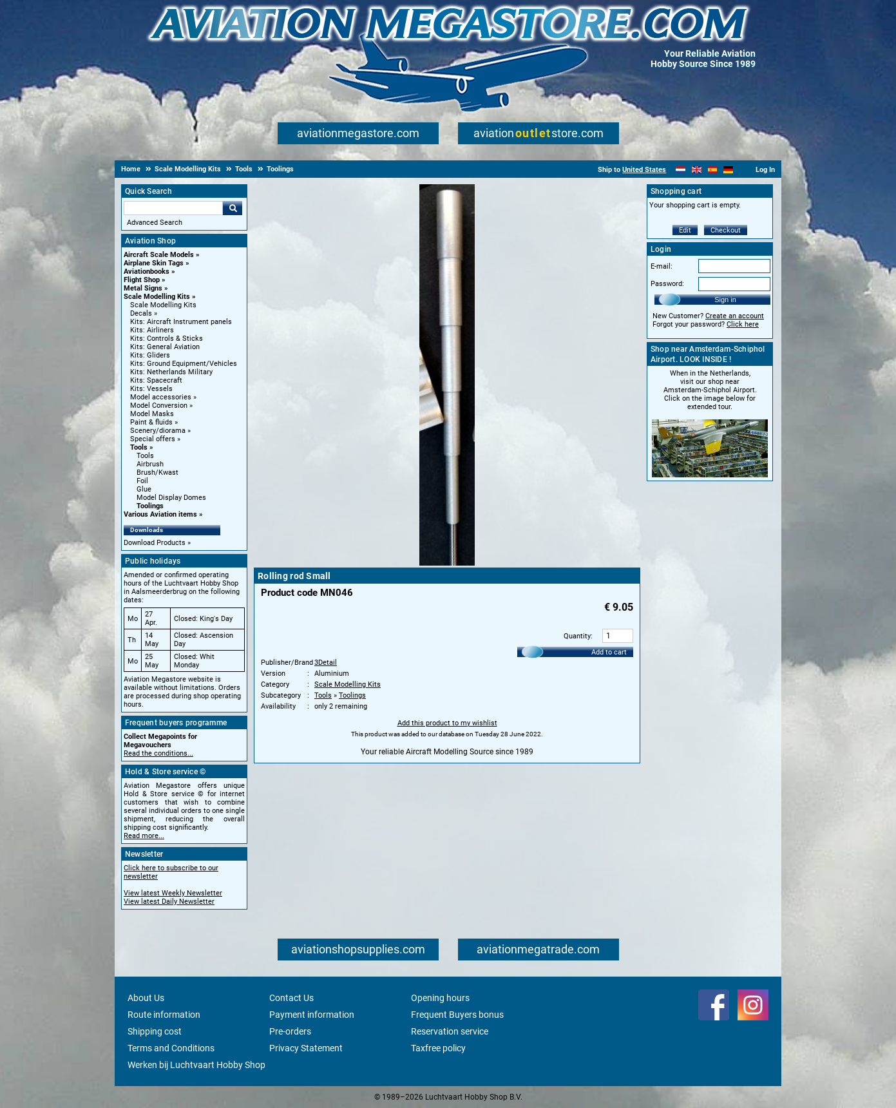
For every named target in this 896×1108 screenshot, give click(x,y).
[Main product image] (447, 563)
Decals (141, 313)
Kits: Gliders (150, 355)
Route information (164, 1014)
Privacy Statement (306, 1048)
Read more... (144, 836)
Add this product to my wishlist (447, 723)
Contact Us (291, 998)
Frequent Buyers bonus (457, 1014)
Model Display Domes (171, 497)
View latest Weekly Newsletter (173, 893)
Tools (139, 447)
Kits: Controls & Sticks (166, 338)
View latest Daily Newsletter (169, 901)
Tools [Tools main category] (145, 456)
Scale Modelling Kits (157, 296)
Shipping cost (155, 1031)
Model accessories (160, 397)
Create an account (734, 316)
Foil (142, 481)
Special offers (152, 439)
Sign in (725, 299)
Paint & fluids (151, 422)
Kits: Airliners (152, 330)
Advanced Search (154, 222)
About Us (146, 998)
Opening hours (440, 998)
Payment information (311, 1014)
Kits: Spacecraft (156, 380)
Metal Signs (143, 288)
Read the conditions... (158, 753)
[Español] (713, 170)
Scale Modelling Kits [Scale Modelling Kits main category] (163, 305)
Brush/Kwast (157, 472)
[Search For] (173, 208)
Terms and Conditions (171, 1048)
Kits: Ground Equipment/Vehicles (183, 363)
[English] (696, 170)
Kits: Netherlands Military (171, 372)
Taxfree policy (438, 1048)
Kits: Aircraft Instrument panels (181, 322)
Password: (667, 284)
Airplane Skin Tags (154, 263)
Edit (685, 230)
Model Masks (152, 414)
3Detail (325, 662)
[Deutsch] (728, 170)
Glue (144, 489)
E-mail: (661, 266)
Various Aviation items (160, 514)
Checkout (725, 230)
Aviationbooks (146, 271)
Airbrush (150, 464)
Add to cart (609, 652)
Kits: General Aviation (165, 347)
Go (232, 208)
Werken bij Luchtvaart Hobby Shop (196, 1065)
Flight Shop (142, 280)
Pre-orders (290, 1031)
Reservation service (449, 1031)
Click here (743, 324)
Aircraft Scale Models (159, 255)
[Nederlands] (680, 170)
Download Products (155, 543)
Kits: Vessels (151, 389)
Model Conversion (158, 405)
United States (644, 170)
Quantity (577, 636)
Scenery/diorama (158, 430)
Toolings (150, 506)
